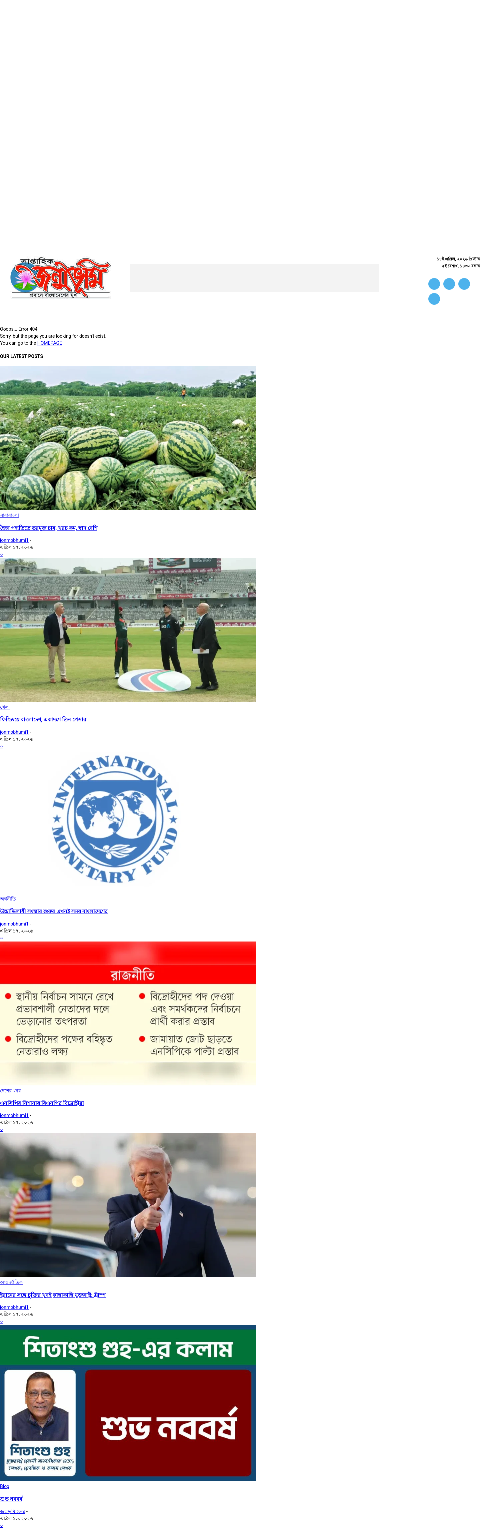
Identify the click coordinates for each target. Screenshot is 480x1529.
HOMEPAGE (49, 343)
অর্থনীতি (8, 899)
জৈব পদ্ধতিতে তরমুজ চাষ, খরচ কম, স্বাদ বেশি (48, 528)
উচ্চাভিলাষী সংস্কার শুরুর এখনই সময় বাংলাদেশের (54, 911)
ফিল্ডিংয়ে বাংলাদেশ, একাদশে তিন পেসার (43, 719)
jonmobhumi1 (14, 540)
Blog (4, 1486)
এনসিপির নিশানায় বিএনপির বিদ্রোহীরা (42, 1103)
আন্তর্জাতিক (11, 1282)
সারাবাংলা (9, 515)
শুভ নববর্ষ (11, 1499)
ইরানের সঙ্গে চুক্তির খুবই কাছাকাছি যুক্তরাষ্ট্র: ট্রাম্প (53, 1295)
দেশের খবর (10, 1090)
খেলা (5, 707)
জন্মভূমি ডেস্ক (12, 1511)
